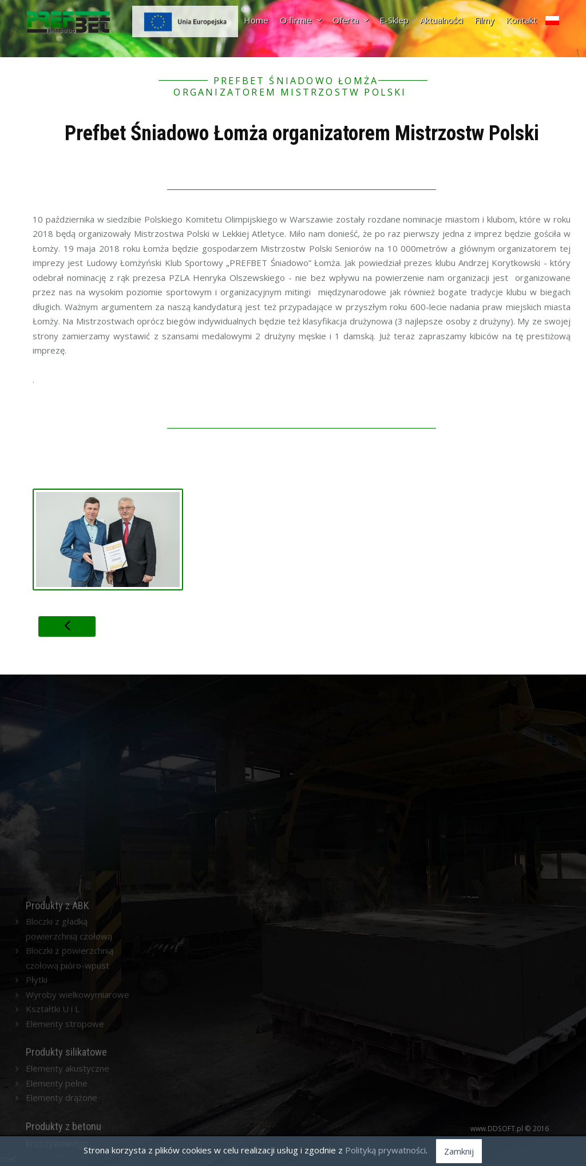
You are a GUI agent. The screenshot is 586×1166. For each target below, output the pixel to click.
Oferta (350, 20)
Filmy (484, 20)
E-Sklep (394, 20)
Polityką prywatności (385, 1150)
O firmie (300, 20)
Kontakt (521, 20)
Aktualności (441, 20)
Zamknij (459, 1151)
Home (256, 20)
